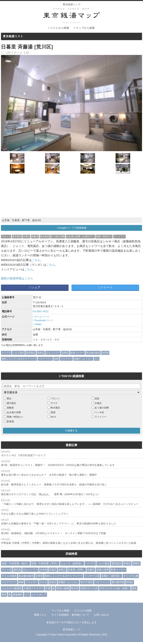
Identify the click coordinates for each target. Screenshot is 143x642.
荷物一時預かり (104, 236)
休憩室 (105, 352)
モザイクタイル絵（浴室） (115, 588)
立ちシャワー (53, 352)
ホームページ (41, 316)
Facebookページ (43, 320)
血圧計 (53, 582)
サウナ (54, 403)
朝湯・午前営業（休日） (15, 563)
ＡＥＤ (43, 582)
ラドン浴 (7, 569)
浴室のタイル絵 (89, 588)
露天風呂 (17, 236)
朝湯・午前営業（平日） (45, 563)
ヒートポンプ (38, 594)
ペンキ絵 (99, 412)
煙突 (4, 594)
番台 (9, 398)
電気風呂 (30, 352)
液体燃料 (18, 594)
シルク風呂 (18, 352)
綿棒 (56, 358)
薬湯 (53, 412)
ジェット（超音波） (72, 563)
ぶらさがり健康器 (12, 588)
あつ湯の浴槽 (58, 236)
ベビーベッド (102, 582)
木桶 (48, 588)
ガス (96, 358)
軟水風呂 (44, 236)
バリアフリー (45, 358)
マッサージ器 (91, 575)
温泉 (97, 398)
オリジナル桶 (130, 575)
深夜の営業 (102, 569)
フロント (6, 236)
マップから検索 (85, 27)
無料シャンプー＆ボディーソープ (19, 358)
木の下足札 (86, 582)
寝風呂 (136, 563)
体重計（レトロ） (83, 358)
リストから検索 (59, 27)
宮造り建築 (63, 588)
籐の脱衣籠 (118, 582)
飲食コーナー (77, 352)
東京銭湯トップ (71, 4)
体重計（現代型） (111, 575)
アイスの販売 (9, 575)
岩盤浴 (91, 569)
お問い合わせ (101, 614)
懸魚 (134, 588)
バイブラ (6, 352)
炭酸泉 (34, 236)
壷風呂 (62, 569)
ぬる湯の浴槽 (14, 412)
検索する (71, 430)
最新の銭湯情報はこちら (17, 278)
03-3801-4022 (41, 311)
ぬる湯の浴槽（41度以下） (80, 236)
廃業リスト (40, 614)
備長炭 (17, 569)
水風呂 (26, 236)
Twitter (37, 324)
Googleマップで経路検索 (71, 227)
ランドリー (119, 236)
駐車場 (10, 421)
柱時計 (129, 582)
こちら (36, 260)
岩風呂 (65, 352)
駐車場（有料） (76, 569)
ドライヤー (66, 358)
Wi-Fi (53, 416)
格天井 (74, 588)
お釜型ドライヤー (34, 588)
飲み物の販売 (93, 352)
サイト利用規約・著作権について (70, 614)
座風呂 (40, 352)
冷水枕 (43, 569)
